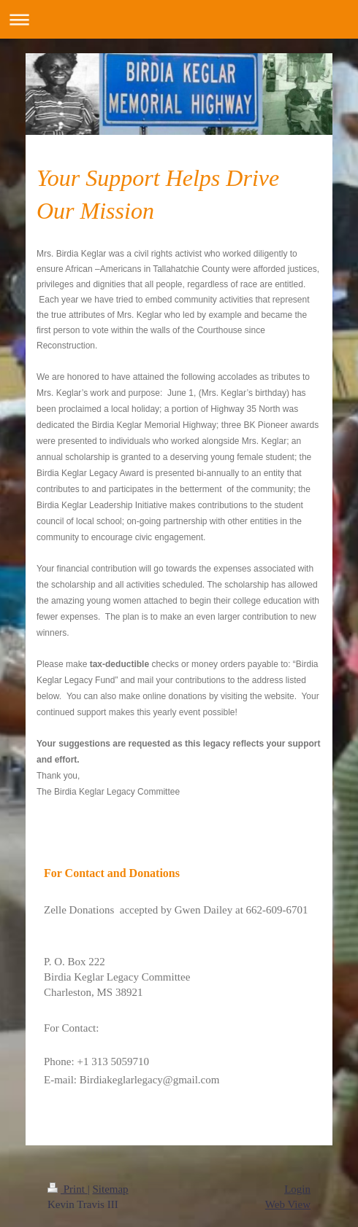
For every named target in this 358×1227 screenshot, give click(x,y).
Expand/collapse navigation (179, 19)
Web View (288, 1204)
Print (67, 1189)
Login (297, 1189)
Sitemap (110, 1189)
